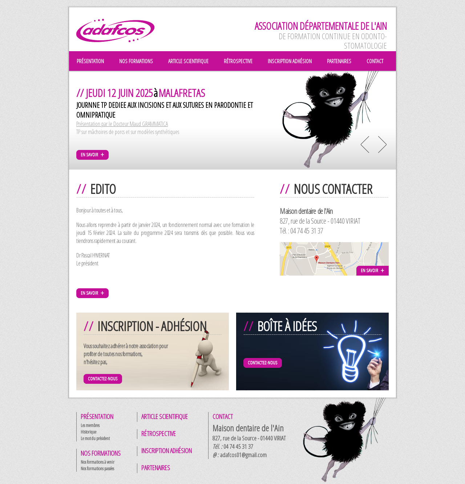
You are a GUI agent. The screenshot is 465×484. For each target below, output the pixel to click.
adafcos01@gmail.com (243, 455)
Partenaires (155, 467)
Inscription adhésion (166, 450)
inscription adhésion (290, 61)
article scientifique (188, 61)
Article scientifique (164, 416)
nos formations (136, 61)
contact (375, 61)
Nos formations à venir (97, 462)
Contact (223, 416)
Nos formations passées (97, 468)
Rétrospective (158, 433)
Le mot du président (95, 438)
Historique (88, 431)
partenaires (339, 61)
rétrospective (238, 61)
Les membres (90, 425)
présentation (90, 61)
